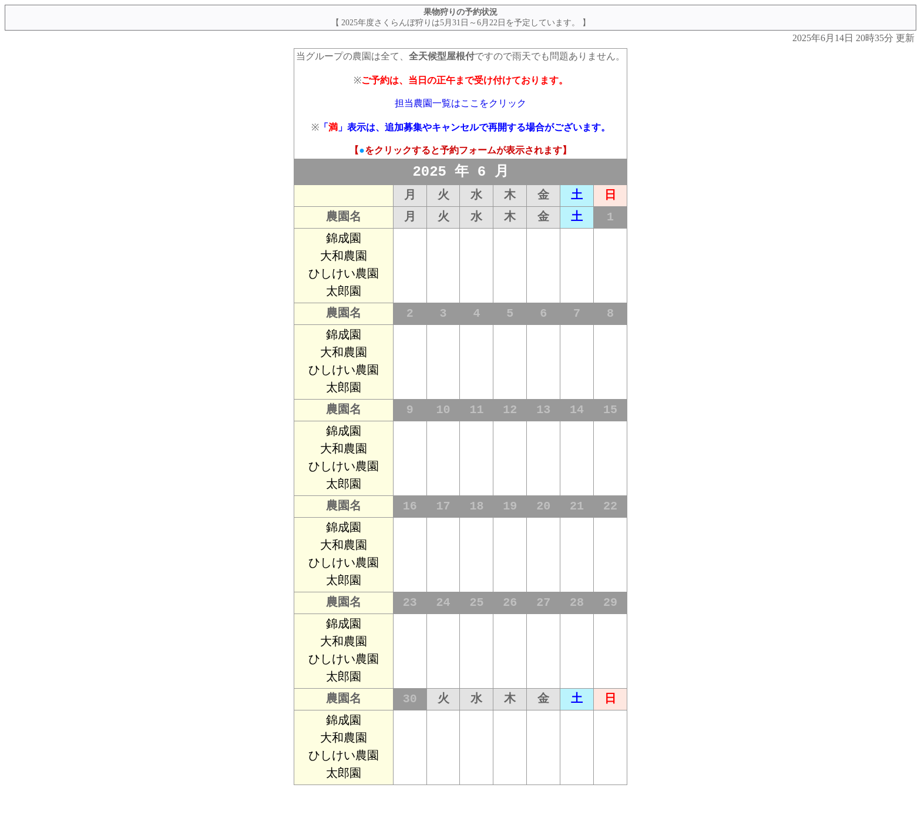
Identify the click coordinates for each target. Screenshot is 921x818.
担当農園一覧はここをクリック (460, 103)
